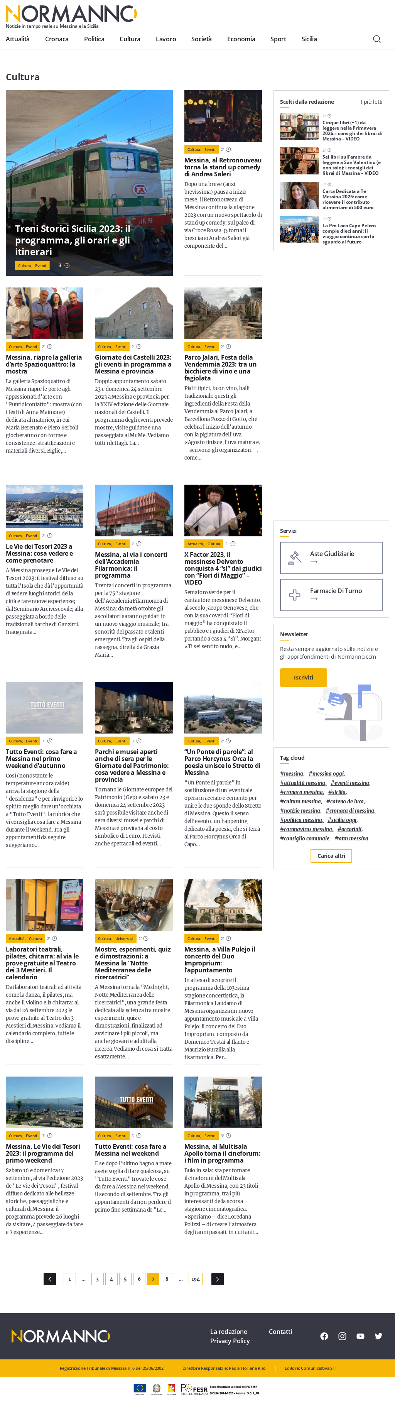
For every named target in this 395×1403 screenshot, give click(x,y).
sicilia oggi (343, 820)
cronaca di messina (351, 811)
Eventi (40, 265)
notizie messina (302, 811)
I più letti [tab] (372, 101)
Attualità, (195, 543)
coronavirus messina (308, 829)
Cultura (130, 39)
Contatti (280, 1331)
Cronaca (57, 39)
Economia (241, 39)
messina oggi (327, 774)
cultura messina (302, 801)
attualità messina (304, 783)
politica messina (303, 820)
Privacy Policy (230, 1341)
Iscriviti (303, 677)
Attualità (18, 39)
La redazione (228, 1331)
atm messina (354, 838)
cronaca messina (303, 792)
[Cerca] (376, 39)
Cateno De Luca (347, 801)
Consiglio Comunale (306, 838)
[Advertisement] (331, 472)
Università (124, 938)
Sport (278, 39)
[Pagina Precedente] (50, 1279)
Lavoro (166, 39)
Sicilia (309, 39)
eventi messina (351, 783)
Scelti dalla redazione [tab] (307, 101)
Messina (293, 774)
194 (196, 1279)
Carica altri (331, 855)
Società (201, 39)
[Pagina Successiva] (217, 1279)
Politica (94, 39)
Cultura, (25, 265)
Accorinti (351, 829)
